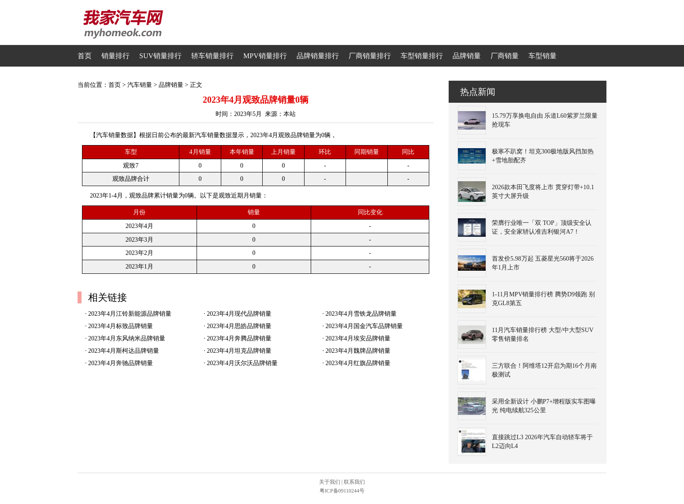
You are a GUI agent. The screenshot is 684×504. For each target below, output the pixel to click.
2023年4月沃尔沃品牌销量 (242, 363)
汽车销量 (139, 85)
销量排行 (115, 56)
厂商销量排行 (370, 56)
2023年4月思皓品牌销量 (239, 326)
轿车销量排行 (212, 56)
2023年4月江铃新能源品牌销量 (129, 313)
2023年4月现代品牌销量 (239, 313)
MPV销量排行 (265, 56)
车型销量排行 (422, 56)
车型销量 (542, 56)
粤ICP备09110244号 (342, 491)
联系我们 (354, 482)
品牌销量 (467, 56)
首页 (85, 56)
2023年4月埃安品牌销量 (358, 338)
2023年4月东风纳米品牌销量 (126, 338)
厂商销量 (505, 56)
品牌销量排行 (318, 56)
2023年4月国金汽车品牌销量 (364, 326)
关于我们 (329, 482)
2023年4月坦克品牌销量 (239, 350)
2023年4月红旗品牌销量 (358, 363)
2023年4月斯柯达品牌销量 (123, 350)
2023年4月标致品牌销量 (120, 326)
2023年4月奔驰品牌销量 (120, 363)
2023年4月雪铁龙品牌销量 (361, 313)
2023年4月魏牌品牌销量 (358, 350)
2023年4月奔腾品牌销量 (239, 338)
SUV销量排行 (160, 56)
